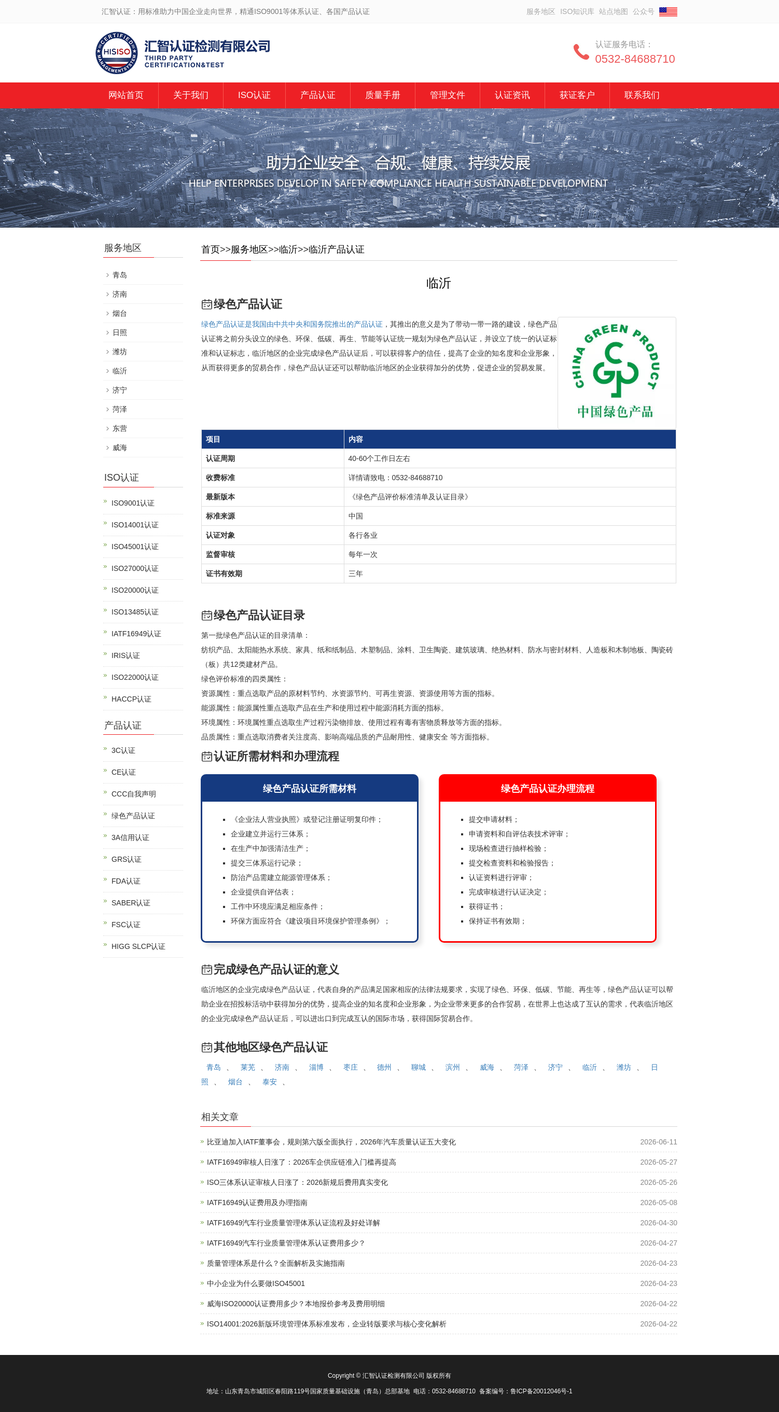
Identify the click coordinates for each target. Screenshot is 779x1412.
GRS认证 (127, 859)
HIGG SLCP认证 (138, 946)
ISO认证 (254, 95)
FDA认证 (126, 881)
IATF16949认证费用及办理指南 (257, 1202)
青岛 (213, 1067)
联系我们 (642, 95)
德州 (384, 1067)
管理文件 (447, 95)
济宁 (555, 1067)
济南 (282, 1067)
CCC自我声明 (134, 794)
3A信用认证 (130, 837)
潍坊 (624, 1067)
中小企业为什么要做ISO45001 (256, 1283)
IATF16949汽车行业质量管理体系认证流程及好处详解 (293, 1223)
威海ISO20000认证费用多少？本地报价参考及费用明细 (296, 1303)
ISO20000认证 (135, 590)
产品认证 (318, 95)
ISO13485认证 (135, 612)
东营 (120, 428)
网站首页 (126, 95)
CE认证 (124, 772)
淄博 (316, 1067)
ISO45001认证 (135, 546)
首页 (210, 249)
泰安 (269, 1082)
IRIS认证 (126, 655)
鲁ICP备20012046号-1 (541, 1391)
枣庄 (350, 1067)
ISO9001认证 (133, 503)
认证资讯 (512, 95)
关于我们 (190, 95)
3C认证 (123, 750)
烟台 (235, 1082)
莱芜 (248, 1067)
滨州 (453, 1067)
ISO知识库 (577, 11)
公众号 (644, 11)
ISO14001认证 (135, 525)
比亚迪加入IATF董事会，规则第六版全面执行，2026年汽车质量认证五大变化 (331, 1142)
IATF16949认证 (136, 634)
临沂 (288, 249)
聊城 (418, 1067)
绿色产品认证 (133, 816)
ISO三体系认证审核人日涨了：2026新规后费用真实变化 (297, 1182)
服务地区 (540, 11)
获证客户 (577, 95)
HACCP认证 (131, 699)
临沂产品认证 (337, 249)
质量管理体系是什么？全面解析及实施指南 (276, 1263)
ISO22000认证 (135, 677)
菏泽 (521, 1067)
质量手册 (382, 95)
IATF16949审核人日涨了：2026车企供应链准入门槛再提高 (301, 1162)
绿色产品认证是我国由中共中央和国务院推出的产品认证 (292, 324)
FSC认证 (126, 924)
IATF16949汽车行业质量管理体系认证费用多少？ (286, 1243)
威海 (487, 1067)
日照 (120, 332)
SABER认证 (131, 903)
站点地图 (613, 11)
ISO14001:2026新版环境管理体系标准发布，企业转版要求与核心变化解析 (327, 1324)
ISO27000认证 (135, 568)
